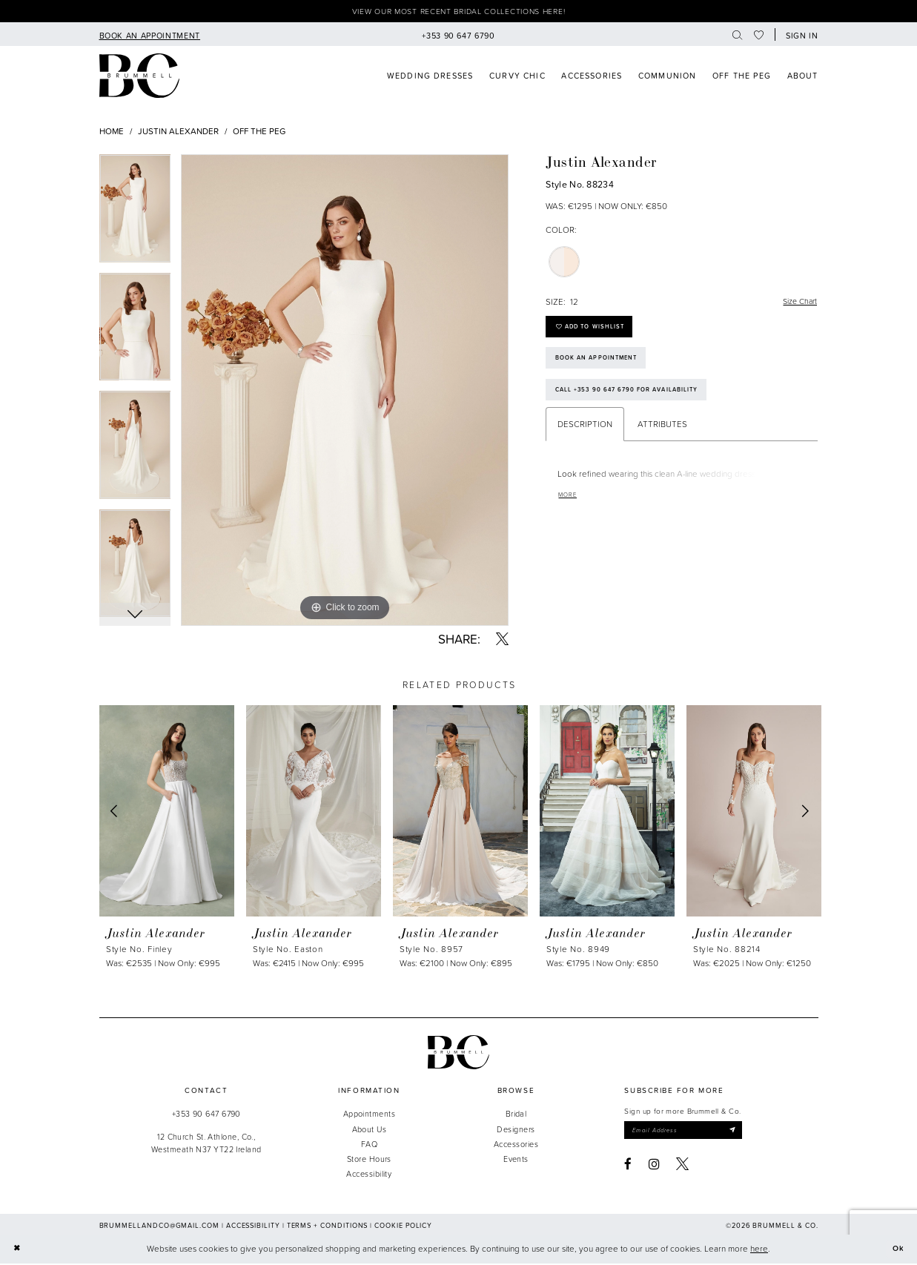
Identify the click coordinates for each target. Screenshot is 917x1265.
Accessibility (368, 1174)
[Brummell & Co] (139, 77)
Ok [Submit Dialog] (897, 1250)
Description (584, 436)
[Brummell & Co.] (459, 1054)
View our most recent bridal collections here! (459, 12)
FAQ (369, 1145)
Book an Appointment (601, 366)
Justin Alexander (178, 132)
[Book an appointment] (149, 35)
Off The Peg (259, 132)
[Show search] (737, 35)
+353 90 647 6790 (206, 1115)
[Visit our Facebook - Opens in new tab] (628, 1166)
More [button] (569, 507)
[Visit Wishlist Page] (758, 35)
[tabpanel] (135, 215)
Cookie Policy (403, 1227)
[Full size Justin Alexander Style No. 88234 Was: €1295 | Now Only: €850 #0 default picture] (345, 392)
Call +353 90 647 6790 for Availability (634, 401)
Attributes (662, 436)
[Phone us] (458, 35)
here (759, 1250)
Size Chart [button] (798, 303)
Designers (515, 1130)
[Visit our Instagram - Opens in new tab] (654, 1166)
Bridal (516, 1115)
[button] (799, 36)
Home (111, 132)
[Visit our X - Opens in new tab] (682, 1166)
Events (516, 1160)
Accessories (516, 1145)
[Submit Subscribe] (744, 1133)
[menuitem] (149, 35)
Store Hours (369, 1160)
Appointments (369, 1115)
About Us (369, 1130)
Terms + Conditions (327, 1227)
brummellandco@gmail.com (159, 1227)
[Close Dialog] (17, 1251)
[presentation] (167, 812)
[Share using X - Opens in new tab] (502, 641)
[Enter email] (689, 1133)
